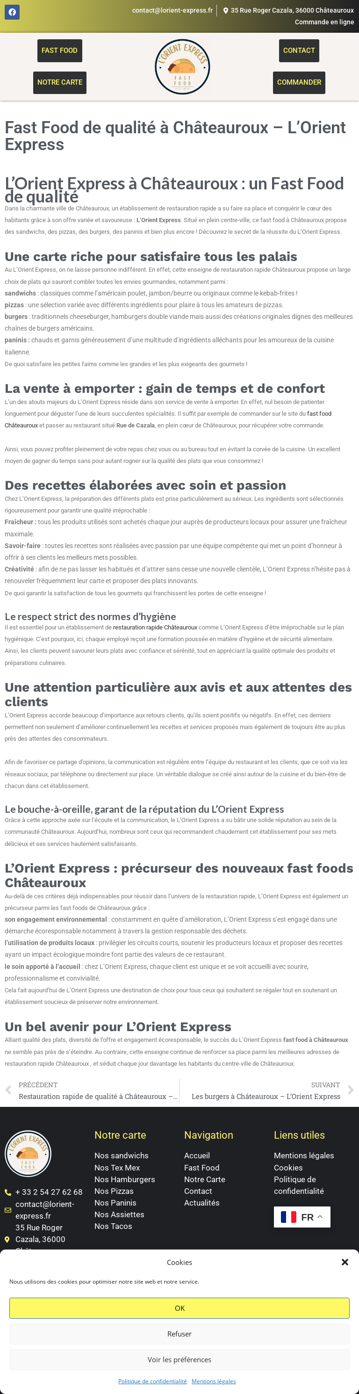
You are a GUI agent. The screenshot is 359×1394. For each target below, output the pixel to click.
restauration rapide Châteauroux (155, 627)
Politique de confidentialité (152, 1381)
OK (180, 1308)
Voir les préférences (179, 1359)
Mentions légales (214, 1381)
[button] (345, 1262)
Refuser (179, 1333)
